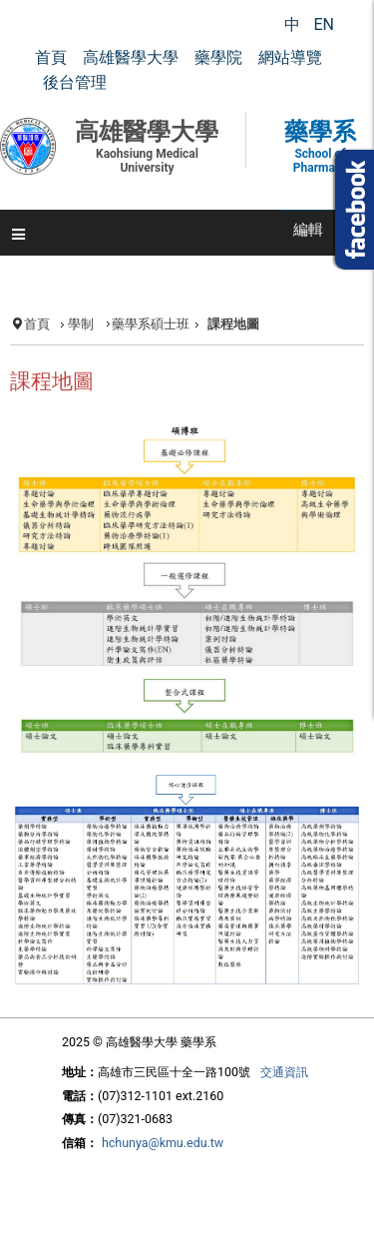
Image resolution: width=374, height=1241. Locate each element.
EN (323, 24)
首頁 (37, 323)
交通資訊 (284, 1071)
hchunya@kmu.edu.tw (162, 1142)
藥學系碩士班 (150, 323)
